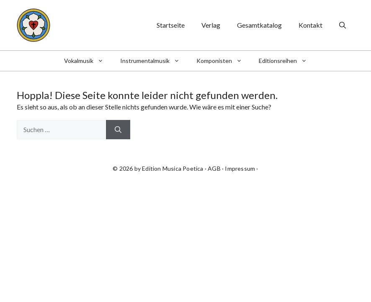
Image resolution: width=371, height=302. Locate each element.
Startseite (171, 25)
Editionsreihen (287, 61)
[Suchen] (118, 129)
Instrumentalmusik (154, 61)
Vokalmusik (88, 61)
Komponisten (223, 61)
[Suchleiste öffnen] (342, 25)
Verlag (210, 25)
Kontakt (310, 25)
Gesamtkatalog (259, 25)
